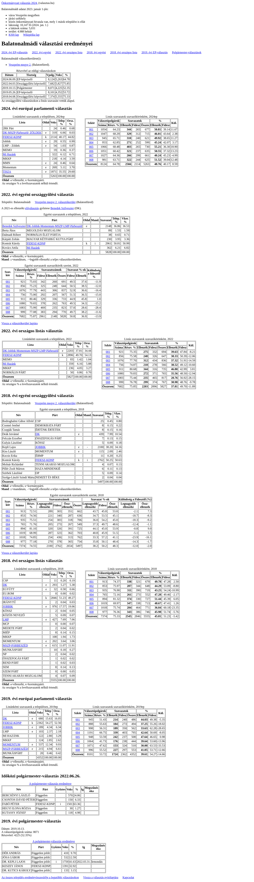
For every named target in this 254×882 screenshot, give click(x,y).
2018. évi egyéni (96, 52)
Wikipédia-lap (31, 34)
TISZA (7, 171)
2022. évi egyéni (41, 52)
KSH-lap (14, 34)
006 (91, 151)
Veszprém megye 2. (20, 64)
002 (91, 133)
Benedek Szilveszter (62, 208)
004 (91, 142)
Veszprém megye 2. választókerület (55, 202)
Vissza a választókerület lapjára (19, 323)
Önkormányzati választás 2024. (19, 3)
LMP (6, 619)
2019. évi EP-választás (154, 52)
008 (91, 159)
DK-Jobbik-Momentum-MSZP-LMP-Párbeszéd (54, 226)
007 (91, 155)
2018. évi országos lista (123, 52)
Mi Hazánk (9, 154)
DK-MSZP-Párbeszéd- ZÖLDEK (22, 132)
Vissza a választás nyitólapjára (100, 877)
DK (38, 434)
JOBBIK (41, 447)
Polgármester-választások (186, 52)
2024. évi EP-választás (14, 52)
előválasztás (32, 208)
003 (91, 138)
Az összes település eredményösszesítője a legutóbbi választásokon (40, 877)
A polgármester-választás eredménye (50, 783)
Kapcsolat (128, 877)
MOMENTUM (11, 744)
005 (91, 146)
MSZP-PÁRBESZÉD (15, 645)
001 (91, 129)
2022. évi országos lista (68, 52)
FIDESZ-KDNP (12, 137)
